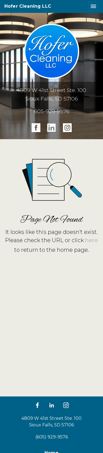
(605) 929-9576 (51, 437)
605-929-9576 (51, 111)
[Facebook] (37, 405)
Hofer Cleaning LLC (27, 6)
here (91, 240)
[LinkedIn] (51, 405)
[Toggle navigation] (93, 6)
